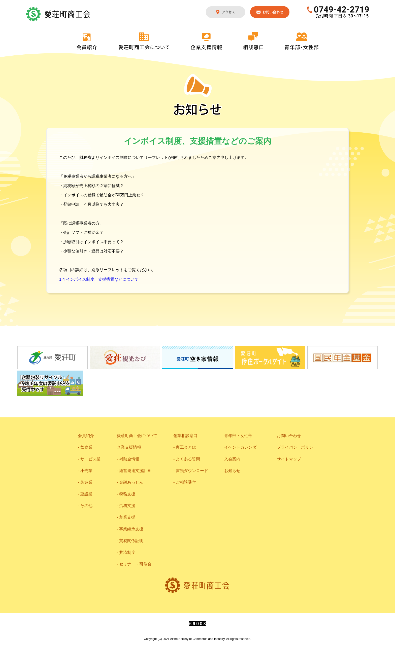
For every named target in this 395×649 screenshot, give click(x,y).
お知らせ (232, 470)
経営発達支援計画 (135, 470)
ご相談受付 (186, 482)
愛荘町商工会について (144, 41)
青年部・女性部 (301, 41)
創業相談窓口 (185, 436)
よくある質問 (188, 459)
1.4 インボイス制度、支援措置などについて (99, 279)
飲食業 (86, 447)
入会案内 (232, 459)
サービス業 (90, 459)
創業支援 (127, 517)
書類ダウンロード (192, 470)
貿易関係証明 (131, 540)
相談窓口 (253, 41)
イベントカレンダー (242, 447)
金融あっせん (131, 482)
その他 (86, 505)
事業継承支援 (131, 529)
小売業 (86, 470)
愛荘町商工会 (58, 14)
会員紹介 (87, 41)
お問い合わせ (269, 12)
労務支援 (127, 505)
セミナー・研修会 (135, 564)
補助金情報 (129, 459)
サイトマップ (289, 459)
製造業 (86, 482)
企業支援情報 (206, 41)
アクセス (225, 12)
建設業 (86, 494)
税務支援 (127, 494)
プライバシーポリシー (297, 447)
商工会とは (186, 447)
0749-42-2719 (338, 12)
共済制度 (127, 552)
